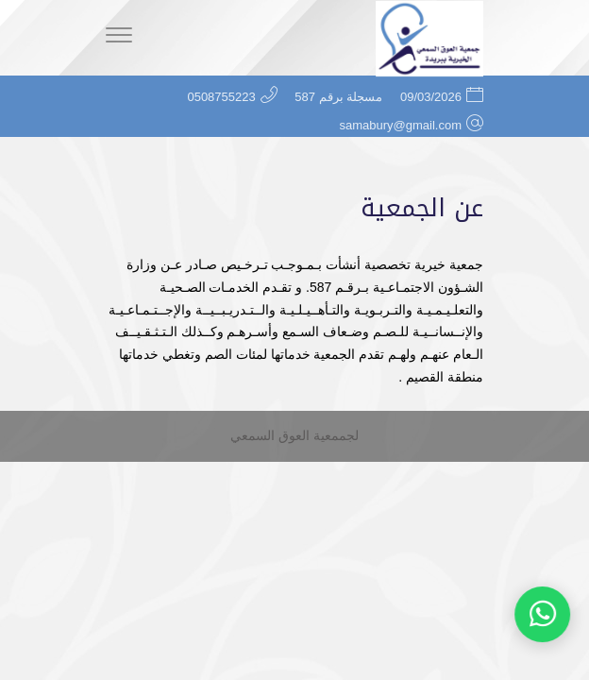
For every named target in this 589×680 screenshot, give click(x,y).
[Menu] (119, 38)
